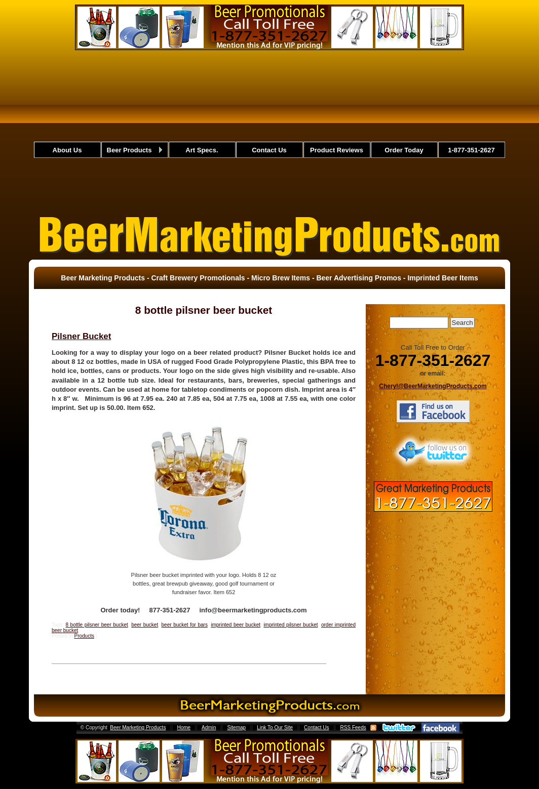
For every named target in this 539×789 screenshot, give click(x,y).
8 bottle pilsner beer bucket (96, 625)
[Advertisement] (269, 131)
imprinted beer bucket (235, 625)
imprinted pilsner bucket (290, 625)
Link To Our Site (275, 727)
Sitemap (236, 727)
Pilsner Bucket (81, 336)
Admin (209, 727)
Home (183, 727)
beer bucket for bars (185, 625)
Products (84, 636)
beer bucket (144, 625)
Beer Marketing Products (138, 727)
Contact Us (316, 727)
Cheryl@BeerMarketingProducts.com (432, 386)
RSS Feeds (353, 727)
